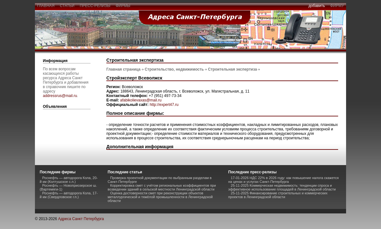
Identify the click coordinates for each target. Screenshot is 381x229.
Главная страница (123, 69)
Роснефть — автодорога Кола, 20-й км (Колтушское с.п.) (68, 180)
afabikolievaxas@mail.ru (140, 100)
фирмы (123, 5)
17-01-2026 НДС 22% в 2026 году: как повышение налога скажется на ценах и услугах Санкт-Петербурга (283, 180)
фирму (337, 5)
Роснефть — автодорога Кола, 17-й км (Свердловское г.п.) (68, 195)
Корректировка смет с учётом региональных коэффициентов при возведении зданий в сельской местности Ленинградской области (162, 187)
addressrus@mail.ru (60, 96)
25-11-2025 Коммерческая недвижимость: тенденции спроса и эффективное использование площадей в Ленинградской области (282, 187)
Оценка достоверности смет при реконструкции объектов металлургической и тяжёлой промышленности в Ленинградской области (160, 197)
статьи (67, 5)
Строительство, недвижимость (174, 69)
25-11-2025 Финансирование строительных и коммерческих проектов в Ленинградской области (278, 195)
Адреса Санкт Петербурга (81, 219)
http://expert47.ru (164, 104)
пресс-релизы (95, 5)
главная (46, 5)
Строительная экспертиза (232, 69)
